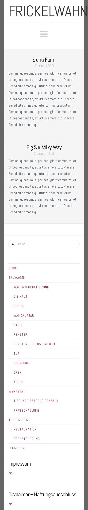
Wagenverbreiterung (31, 287)
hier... (11, 473)
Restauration (25, 429)
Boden (19, 306)
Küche (19, 382)
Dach (18, 325)
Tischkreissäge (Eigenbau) (36, 401)
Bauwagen (17, 277)
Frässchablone (26, 410)
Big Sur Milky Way (44, 147)
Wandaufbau (24, 315)
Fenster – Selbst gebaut (35, 344)
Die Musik (21, 363)
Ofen (18, 372)
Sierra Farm (44, 59)
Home (13, 268)
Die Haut (20, 296)
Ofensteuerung (27, 439)
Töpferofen (18, 420)
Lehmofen (17, 448)
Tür (17, 353)
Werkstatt (18, 391)
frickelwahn (48, 11)
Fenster (20, 334)
